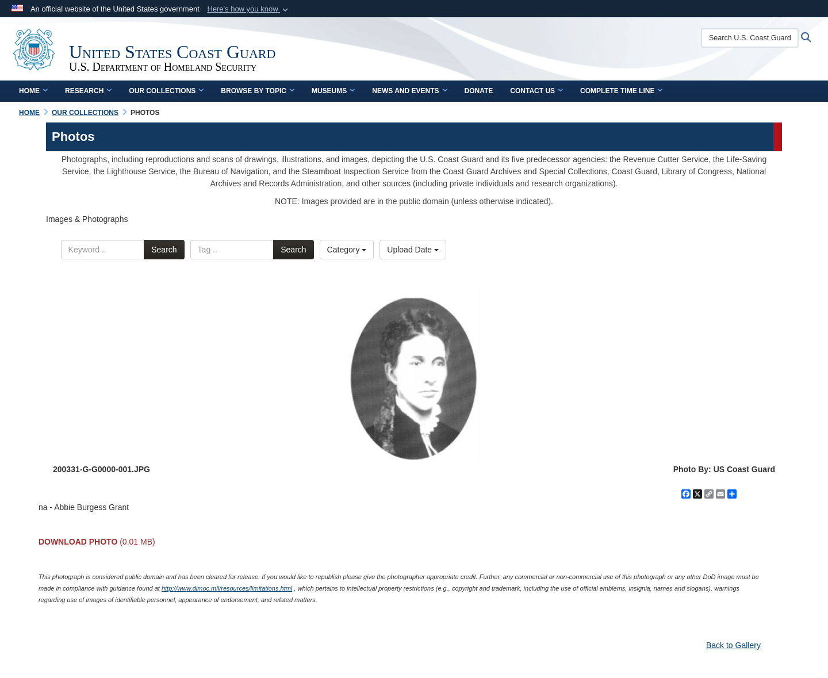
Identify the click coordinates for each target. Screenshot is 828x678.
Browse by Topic (257, 91)
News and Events (409, 91)
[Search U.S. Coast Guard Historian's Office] (750, 38)
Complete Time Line (621, 91)
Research (88, 91)
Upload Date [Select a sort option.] (413, 249)
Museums (333, 91)
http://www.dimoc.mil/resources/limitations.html (227, 588)
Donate (479, 91)
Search (164, 249)
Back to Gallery (733, 645)
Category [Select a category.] (347, 249)
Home (33, 91)
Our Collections (166, 91)
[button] (248, 9)
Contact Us (536, 91)
